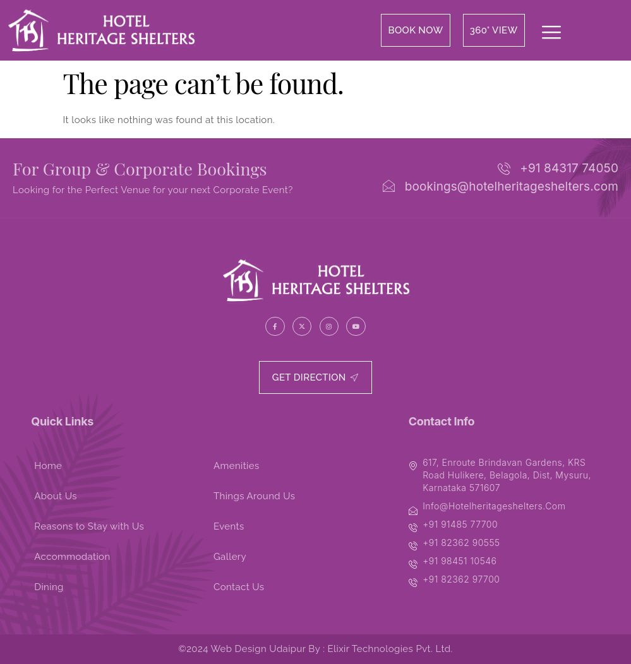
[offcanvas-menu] (551, 33)
